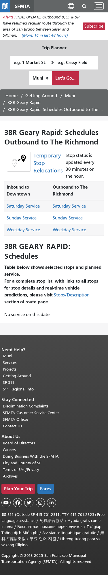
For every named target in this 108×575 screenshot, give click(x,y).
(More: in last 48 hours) (45, 35)
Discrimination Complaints (25, 406)
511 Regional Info (18, 389)
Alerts (8, 17)
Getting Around (41, 95)
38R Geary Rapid (24, 102)
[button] (71, 6)
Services (9, 362)
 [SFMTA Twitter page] (28, 502)
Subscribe (93, 26)
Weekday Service (23, 229)
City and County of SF (22, 463)
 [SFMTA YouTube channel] (6, 502)
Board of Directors (19, 443)
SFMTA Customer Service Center (31, 412)
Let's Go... (65, 78)
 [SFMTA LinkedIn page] (52, 502)
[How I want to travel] (40, 78)
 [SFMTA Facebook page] (17, 502)
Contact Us (12, 426)
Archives (10, 476)
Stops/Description (72, 295)
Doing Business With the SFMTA (31, 456)
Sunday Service (22, 218)
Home (11, 95)
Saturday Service (23, 206)
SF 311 (8, 382)
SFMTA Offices (15, 419)
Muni (70, 95)
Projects (9, 369)
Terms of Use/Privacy (21, 469)
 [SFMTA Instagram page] (40, 502)
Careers (9, 449)
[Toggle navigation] (99, 6)
